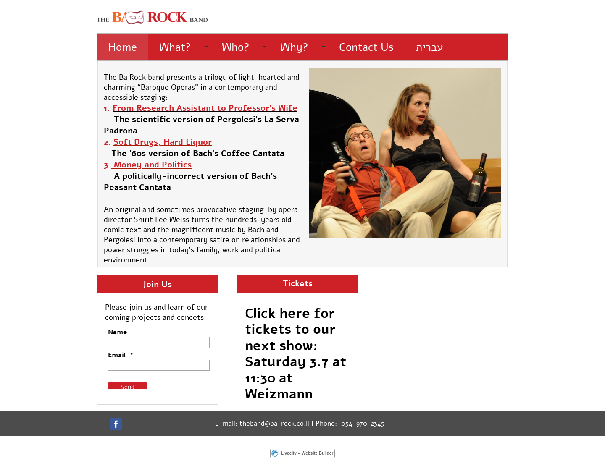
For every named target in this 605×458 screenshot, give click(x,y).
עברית (429, 47)
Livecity (289, 453)
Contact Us (366, 47)
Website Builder (317, 453)
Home (122, 47)
